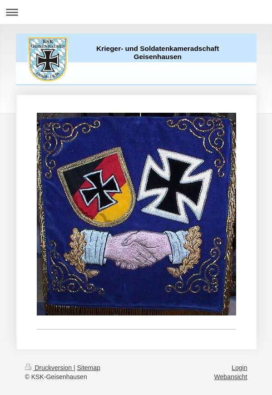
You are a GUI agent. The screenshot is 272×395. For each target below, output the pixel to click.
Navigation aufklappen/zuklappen (136, 12)
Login (239, 367)
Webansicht (230, 376)
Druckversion (49, 367)
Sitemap (88, 367)
